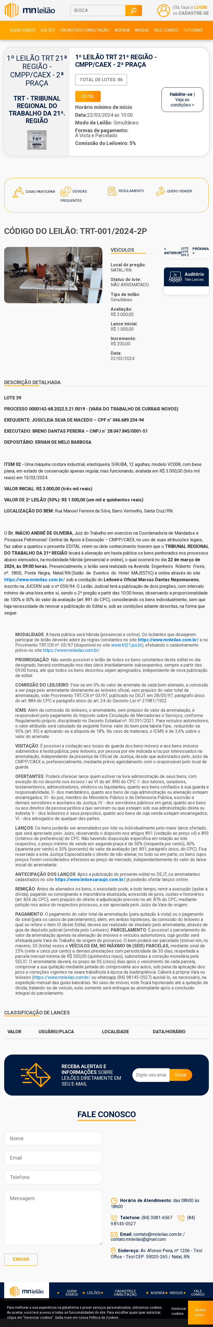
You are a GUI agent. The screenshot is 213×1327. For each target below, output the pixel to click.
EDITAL (90, 106)
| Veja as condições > (182, 110)
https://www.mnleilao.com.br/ (71, 661)
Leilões (48, 39)
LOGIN (200, 12)
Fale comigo (166, 39)
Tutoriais (193, 39)
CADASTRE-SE (194, 17)
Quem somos (23, 39)
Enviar (181, 1086)
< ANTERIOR (171, 261)
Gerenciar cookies (175, 1312)
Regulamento (125, 203)
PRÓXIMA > (202, 261)
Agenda (122, 39)
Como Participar (33, 203)
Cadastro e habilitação (84, 39)
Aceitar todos (200, 1312)
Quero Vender (174, 203)
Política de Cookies (119, 1318)
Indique (142, 39)
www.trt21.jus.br (126, 656)
